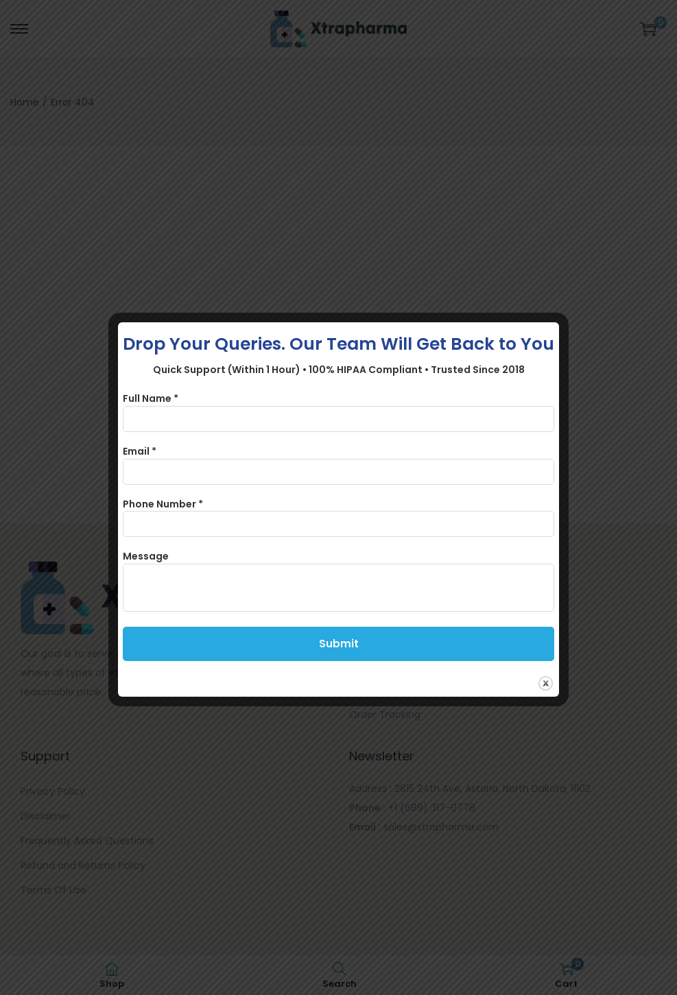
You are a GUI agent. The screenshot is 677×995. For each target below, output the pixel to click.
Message (146, 556)
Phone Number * (163, 504)
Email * (139, 451)
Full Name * (150, 399)
